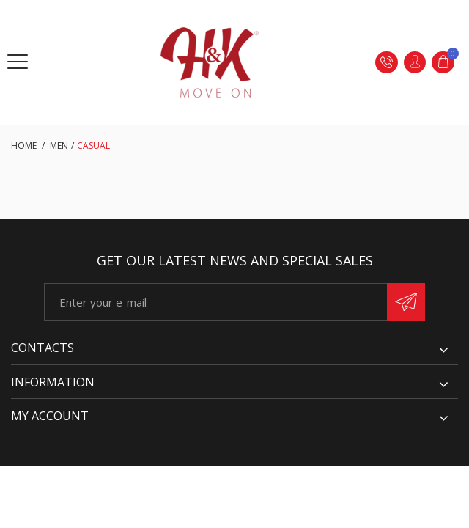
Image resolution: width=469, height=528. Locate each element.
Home (24, 145)
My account (50, 416)
